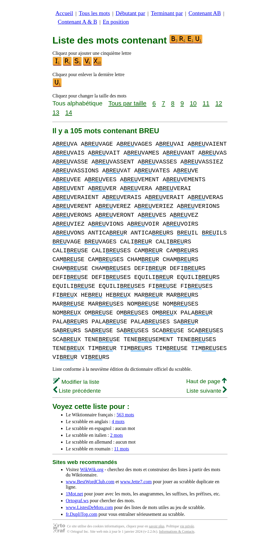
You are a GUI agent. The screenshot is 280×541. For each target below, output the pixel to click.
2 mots (116, 435)
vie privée (187, 526)
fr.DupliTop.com (81, 514)
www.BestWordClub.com (90, 481)
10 (193, 103)
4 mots (118, 421)
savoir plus (156, 526)
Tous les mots (94, 13)
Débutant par (130, 13)
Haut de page (206, 381)
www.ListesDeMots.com (89, 507)
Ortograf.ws (77, 500)
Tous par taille (127, 103)
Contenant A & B (77, 22)
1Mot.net (74, 493)
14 (68, 112)
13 (55, 112)
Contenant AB (204, 13)
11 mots (121, 448)
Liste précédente (77, 391)
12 (218, 103)
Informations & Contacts (176, 531)
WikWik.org (91, 469)
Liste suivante (206, 391)
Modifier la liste (76, 382)
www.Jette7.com (136, 481)
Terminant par (167, 13)
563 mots (125, 414)
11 (206, 103)
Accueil (64, 13)
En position (116, 22)
